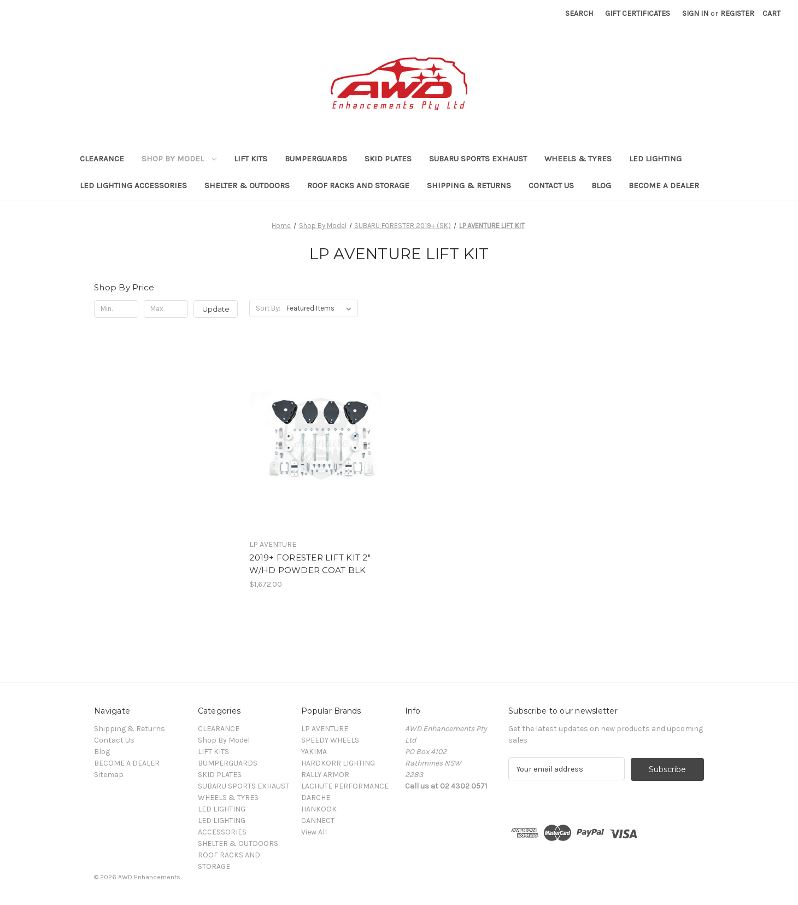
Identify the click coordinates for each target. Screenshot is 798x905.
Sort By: (268, 308)
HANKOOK (319, 809)
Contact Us (551, 185)
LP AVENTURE (324, 728)
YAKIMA (314, 751)
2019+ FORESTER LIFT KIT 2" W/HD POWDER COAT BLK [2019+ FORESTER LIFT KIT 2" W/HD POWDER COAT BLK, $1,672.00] (310, 563)
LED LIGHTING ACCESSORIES (133, 185)
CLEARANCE (102, 159)
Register (737, 13)
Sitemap (109, 774)
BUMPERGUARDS (316, 159)
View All (314, 832)
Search (579, 13)
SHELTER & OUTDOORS (247, 185)
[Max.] (166, 309)
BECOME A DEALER (664, 185)
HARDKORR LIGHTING (338, 763)
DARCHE (315, 797)
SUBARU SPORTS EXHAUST (478, 159)
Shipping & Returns (469, 185)
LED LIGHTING (655, 159)
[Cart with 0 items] (771, 13)
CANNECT (318, 820)
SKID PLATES (388, 159)
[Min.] (116, 309)
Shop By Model (179, 159)
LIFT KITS (250, 159)
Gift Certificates (637, 13)
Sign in (695, 13)
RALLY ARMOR (325, 774)
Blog (601, 185)
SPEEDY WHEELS (330, 740)
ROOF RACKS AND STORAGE (358, 185)
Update (216, 309)
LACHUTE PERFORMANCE (345, 786)
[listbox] (321, 308)
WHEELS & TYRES (578, 159)
